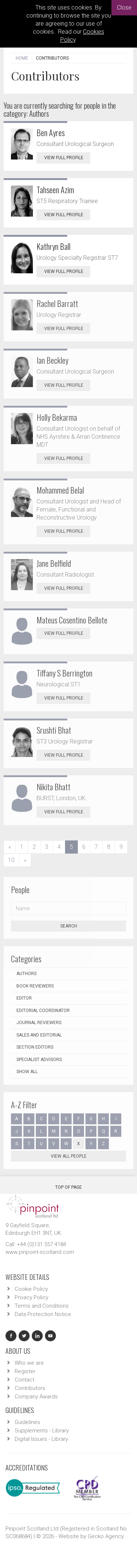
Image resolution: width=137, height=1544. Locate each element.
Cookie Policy (31, 1289)
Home (22, 58)
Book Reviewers (35, 986)
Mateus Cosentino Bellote (72, 620)
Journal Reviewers (38, 1022)
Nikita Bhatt (54, 786)
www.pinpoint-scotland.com (39, 1252)
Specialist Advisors (39, 1059)
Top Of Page (68, 1184)
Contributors (30, 1388)
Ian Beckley (52, 360)
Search (68, 926)
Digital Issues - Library (41, 1439)
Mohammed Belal (60, 490)
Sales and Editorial (39, 1035)
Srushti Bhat (54, 730)
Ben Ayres (51, 132)
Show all (27, 1071)
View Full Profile (67, 157)
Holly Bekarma (57, 417)
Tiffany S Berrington (64, 673)
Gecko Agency (106, 1536)
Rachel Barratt (57, 303)
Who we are (29, 1363)
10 (11, 860)
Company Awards (36, 1396)
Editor (24, 998)
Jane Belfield (54, 563)
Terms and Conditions (42, 1306)
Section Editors (34, 1047)
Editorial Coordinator (43, 1010)
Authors (26, 973)
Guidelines (27, 1422)
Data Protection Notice (43, 1314)
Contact (24, 1379)
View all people (69, 1156)
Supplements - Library (42, 1430)
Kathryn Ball (54, 246)
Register (25, 1371)
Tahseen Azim (55, 189)
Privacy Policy (31, 1297)
